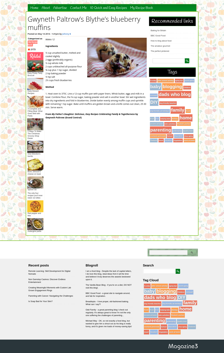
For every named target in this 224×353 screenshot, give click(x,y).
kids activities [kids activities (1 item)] (170, 124)
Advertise (60, 8)
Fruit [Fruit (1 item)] (152, 119)
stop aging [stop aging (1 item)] (188, 136)
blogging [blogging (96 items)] (172, 86)
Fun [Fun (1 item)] (157, 119)
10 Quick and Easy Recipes (108, 8)
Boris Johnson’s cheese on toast (34, 173)
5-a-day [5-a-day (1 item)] (153, 81)
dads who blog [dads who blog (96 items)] (175, 94)
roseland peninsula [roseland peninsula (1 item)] (158, 136)
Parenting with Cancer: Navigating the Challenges (50, 296)
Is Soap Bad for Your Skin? (40, 301)
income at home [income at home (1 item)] (156, 124)
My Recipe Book (141, 8)
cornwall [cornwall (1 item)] (153, 95)
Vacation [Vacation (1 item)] (168, 140)
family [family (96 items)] (177, 110)
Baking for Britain (158, 30)
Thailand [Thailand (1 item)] (153, 140)
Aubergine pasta (34, 231)
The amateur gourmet (160, 46)
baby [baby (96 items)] (155, 86)
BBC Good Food (158, 35)
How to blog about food (161, 41)
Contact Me (78, 8)
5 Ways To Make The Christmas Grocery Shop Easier (34, 134)
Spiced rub (32, 190)
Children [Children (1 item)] (187, 88)
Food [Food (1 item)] (188, 111)
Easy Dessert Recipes (33, 92)
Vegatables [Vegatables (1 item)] (178, 140)
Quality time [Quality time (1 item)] (188, 131)
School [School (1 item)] (170, 136)
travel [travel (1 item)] (161, 140)
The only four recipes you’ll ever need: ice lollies (35, 195)
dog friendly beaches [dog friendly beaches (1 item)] (168, 103)
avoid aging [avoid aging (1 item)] (189, 81)
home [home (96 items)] (186, 117)
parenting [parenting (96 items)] (160, 130)
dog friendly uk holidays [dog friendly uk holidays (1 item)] (160, 111)
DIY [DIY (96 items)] (154, 102)
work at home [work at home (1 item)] (189, 140)
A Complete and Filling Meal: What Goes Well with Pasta (35, 112)
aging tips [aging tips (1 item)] (179, 81)
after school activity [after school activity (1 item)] (165, 81)
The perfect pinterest (160, 51)
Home (34, 8)
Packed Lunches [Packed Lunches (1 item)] (183, 124)
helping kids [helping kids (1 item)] (165, 119)
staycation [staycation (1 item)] (179, 136)
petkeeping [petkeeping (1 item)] (177, 131)
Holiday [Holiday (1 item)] (175, 119)
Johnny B (66, 33)
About (46, 8)
